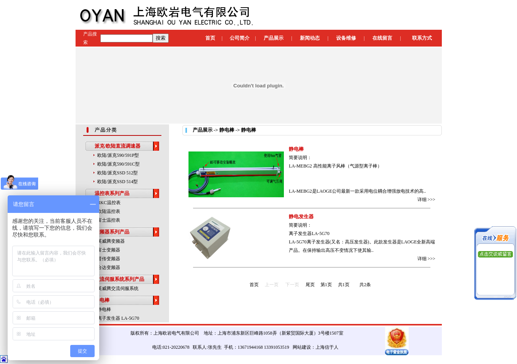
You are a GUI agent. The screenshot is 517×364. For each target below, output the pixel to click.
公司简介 (240, 38)
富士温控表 (108, 220)
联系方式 (422, 38)
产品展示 (273, 38)
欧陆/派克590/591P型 (118, 155)
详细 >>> (426, 199)
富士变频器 (108, 250)
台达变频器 (108, 267)
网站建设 (302, 347)
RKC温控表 (109, 202)
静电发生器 (301, 216)
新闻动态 (310, 38)
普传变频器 (108, 258)
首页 (210, 38)
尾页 (310, 284)
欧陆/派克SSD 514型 (117, 181)
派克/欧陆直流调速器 (118, 146)
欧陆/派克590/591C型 (118, 164)
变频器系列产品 (112, 232)
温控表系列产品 (112, 193)
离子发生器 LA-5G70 (118, 318)
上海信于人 (327, 347)
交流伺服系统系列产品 (119, 279)
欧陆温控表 (108, 211)
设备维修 (346, 38)
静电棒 (102, 300)
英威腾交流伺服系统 (118, 288)
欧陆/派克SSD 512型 (117, 173)
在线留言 (382, 38)
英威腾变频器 (111, 241)
